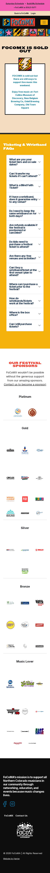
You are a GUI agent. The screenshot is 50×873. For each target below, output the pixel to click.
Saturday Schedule (15, 3)
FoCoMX (8, 815)
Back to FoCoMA (21, 13)
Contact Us (21, 815)
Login (33, 13)
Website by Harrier (11, 859)
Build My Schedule (35, 3)
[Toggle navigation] (44, 22)
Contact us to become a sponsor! (25, 384)
